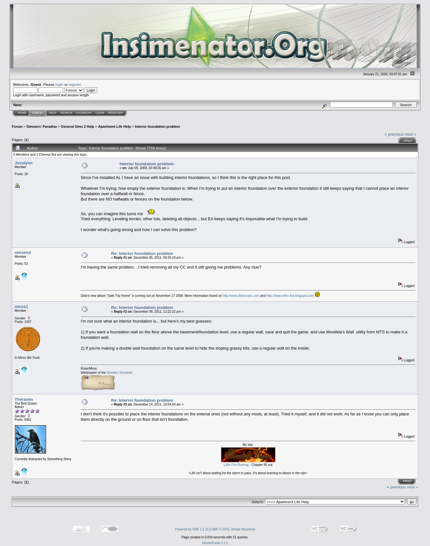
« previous (394, 134)
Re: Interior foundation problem (142, 253)
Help (53, 112)
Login (99, 112)
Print (408, 140)
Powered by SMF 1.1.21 (192, 529)
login (60, 84)
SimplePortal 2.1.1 (215, 543)
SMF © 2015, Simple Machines (233, 529)
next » (410, 134)
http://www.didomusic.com (241, 295)
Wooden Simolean (120, 372)
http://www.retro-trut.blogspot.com (290, 295)
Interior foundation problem (157, 126)
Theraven (24, 399)
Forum (37, 112)
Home (22, 112)
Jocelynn (23, 162)
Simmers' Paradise (41, 126)
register (75, 84)
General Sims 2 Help (77, 126)
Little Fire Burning (236, 465)
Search (66, 112)
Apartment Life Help (114, 126)
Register (115, 112)
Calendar (84, 112)
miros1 (21, 306)
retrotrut (23, 252)
